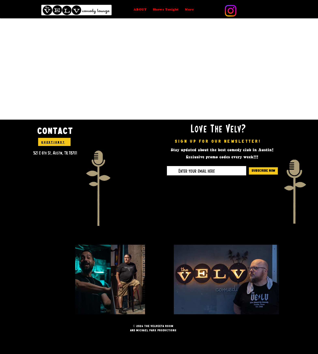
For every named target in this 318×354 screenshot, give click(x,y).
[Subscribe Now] (263, 171)
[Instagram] (230, 10)
